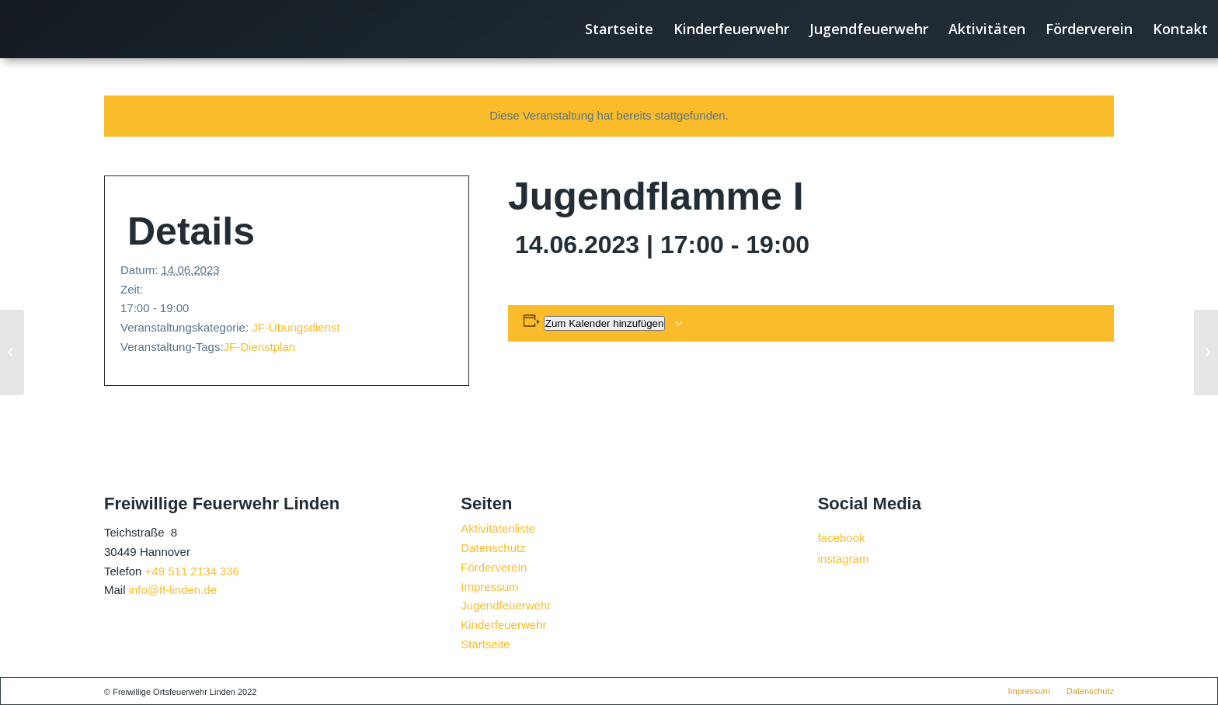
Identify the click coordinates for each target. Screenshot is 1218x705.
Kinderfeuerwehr (503, 624)
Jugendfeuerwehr (506, 605)
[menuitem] (619, 29)
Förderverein (494, 567)
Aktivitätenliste (498, 528)
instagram (843, 558)
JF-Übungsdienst (295, 327)
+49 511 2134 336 (192, 571)
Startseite (485, 644)
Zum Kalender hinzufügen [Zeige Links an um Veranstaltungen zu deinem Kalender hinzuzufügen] (604, 323)
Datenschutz (493, 547)
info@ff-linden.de (173, 589)
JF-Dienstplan (260, 346)
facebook (841, 537)
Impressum (489, 586)
